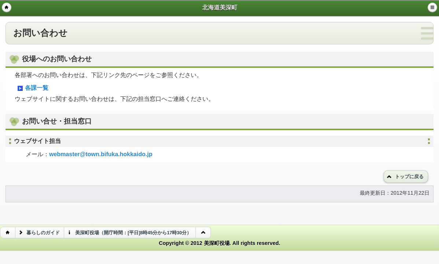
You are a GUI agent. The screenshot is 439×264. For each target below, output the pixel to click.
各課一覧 (32, 88)
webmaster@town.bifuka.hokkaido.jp (100, 154)
